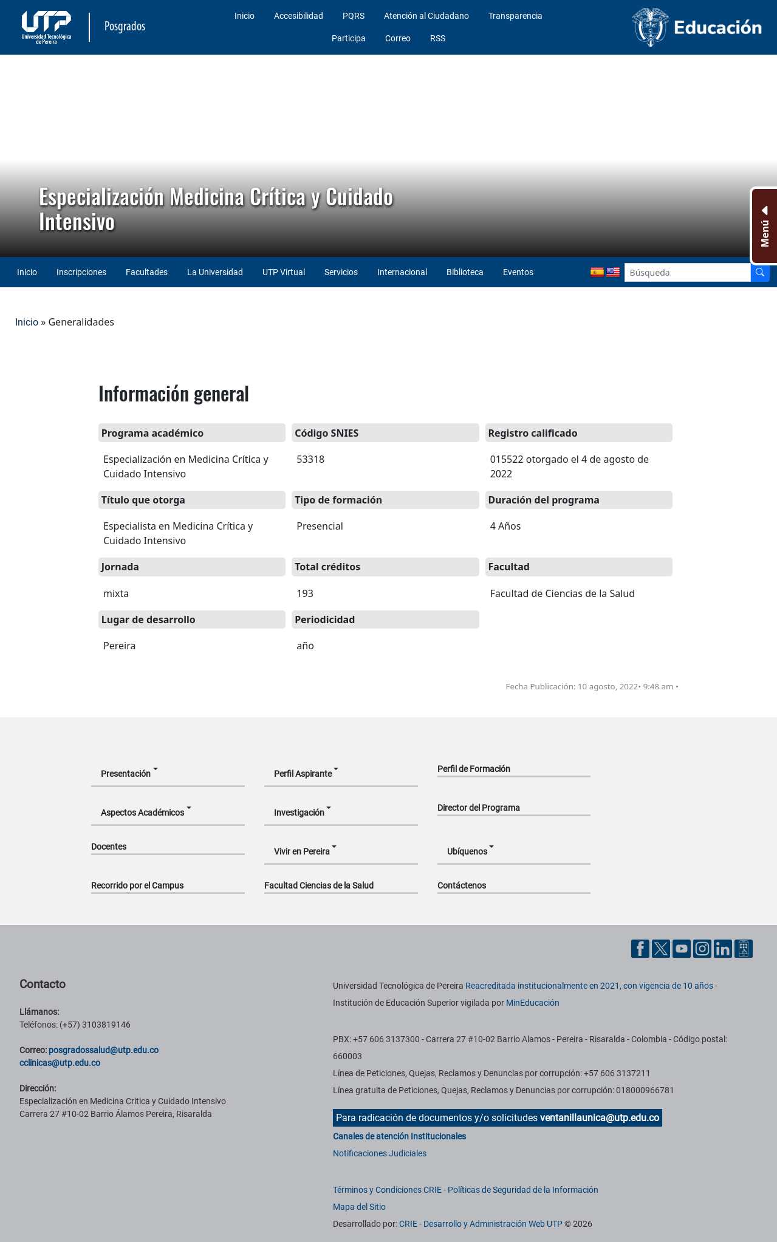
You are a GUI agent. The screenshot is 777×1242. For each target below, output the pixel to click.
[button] (19, 156)
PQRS (354, 16)
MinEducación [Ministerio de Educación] (533, 1003)
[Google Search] (688, 272)
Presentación (126, 774)
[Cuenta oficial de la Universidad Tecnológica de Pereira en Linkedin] (724, 948)
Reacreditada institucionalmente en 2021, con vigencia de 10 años (589, 986)
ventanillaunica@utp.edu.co (599, 1118)
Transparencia (515, 16)
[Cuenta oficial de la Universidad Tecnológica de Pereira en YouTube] (683, 948)
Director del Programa (478, 808)
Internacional (402, 272)
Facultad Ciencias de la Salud (319, 885)
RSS (437, 38)
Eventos (518, 272)
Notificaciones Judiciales (379, 1153)
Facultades (147, 272)
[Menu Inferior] (763, 225)
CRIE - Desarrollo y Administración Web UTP (481, 1224)
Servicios (341, 272)
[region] (388, 156)
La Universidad (215, 272)
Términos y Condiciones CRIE (387, 1190)
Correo (398, 38)
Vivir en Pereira (302, 851)
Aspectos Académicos (142, 812)
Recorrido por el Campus (137, 885)
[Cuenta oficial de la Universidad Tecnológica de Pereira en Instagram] (703, 948)
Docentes (108, 846)
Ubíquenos (467, 851)
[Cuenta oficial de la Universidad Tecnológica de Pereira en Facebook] (641, 948)
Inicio (244, 16)
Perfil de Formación (473, 769)
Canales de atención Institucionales (399, 1136)
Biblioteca (465, 272)
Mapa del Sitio (359, 1207)
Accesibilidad (298, 16)
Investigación (299, 812)
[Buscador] (760, 272)
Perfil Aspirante (303, 774)
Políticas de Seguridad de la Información (523, 1190)
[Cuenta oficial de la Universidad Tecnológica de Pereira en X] (662, 948)
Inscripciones (81, 272)
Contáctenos (461, 885)
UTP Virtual (283, 272)
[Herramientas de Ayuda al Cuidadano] (743, 948)
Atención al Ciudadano (426, 16)
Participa (349, 38)
